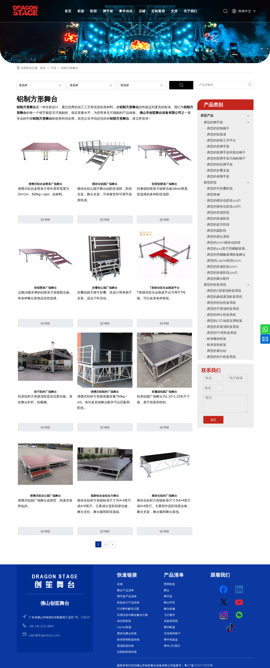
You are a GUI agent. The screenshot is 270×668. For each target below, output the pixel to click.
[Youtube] (239, 602)
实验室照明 (171, 621)
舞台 (166, 590)
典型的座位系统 (218, 236)
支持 (174, 11)
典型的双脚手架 (218, 146)
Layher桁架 (124, 627)
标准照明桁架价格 (128, 639)
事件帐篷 (169, 627)
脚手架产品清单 (127, 596)
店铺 (142, 11)
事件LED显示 (172, 645)
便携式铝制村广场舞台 (105, 391)
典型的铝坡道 (216, 134)
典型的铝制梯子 (218, 128)
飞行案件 (169, 615)
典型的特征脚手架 (220, 164)
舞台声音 (169, 602)
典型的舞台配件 (218, 279)
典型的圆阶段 (216, 230)
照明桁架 (169, 584)
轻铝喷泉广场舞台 (45, 287)
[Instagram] (223, 615)
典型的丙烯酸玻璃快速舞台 (226, 254)
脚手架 (108, 11)
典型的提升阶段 (218, 224)
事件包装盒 (171, 639)
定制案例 (158, 11)
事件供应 (125, 11)
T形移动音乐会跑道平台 (164, 287)
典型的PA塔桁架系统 (222, 333)
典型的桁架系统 (215, 285)
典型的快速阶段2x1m (222, 266)
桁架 (80, 11)
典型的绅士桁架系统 (221, 315)
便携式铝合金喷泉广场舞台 (45, 184)
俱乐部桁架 (124, 621)
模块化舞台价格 (127, 633)
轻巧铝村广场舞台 (45, 391)
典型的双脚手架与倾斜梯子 (226, 158)
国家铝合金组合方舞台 (105, 495)
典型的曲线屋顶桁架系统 (224, 297)
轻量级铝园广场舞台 (164, 391)
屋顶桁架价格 (125, 645)
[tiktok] (231, 628)
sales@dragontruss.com (44, 635)
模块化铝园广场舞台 (104, 184)
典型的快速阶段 (218, 218)
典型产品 (207, 115)
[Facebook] (223, 589)
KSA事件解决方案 (128, 608)
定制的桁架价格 (127, 651)
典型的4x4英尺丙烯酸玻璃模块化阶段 (230, 248)
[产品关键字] (222, 84)
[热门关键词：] (249, 84)
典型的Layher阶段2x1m (224, 260)
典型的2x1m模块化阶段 (223, 242)
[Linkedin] (239, 589)
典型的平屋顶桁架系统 (223, 309)
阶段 (93, 11)
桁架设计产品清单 (128, 602)
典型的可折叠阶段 (220, 188)
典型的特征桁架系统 (221, 303)
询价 (45, 219)
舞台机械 (169, 608)
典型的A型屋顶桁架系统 (224, 291)
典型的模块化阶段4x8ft (224, 206)
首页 (68, 11)
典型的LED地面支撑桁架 (224, 321)
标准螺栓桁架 (216, 339)
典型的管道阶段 (218, 212)
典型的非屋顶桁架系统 (223, 327)
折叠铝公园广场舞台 (104, 287)
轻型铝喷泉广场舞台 (164, 184)
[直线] (54, 594)
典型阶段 (210, 182)
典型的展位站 (216, 351)
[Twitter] (223, 602)
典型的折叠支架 (218, 170)
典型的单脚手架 (218, 176)
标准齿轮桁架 (216, 345)
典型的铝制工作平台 (221, 140)
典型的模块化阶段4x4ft (224, 200)
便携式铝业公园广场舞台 (45, 495)
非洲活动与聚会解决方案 (132, 615)
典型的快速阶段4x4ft (222, 272)
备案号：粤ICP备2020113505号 (193, 665)
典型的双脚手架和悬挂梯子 (226, 152)
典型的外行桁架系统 (221, 357)
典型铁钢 (213, 194)
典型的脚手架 (213, 122)
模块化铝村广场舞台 (164, 495)
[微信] (239, 615)
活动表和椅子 (172, 633)
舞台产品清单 (125, 590)
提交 (213, 419)
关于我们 (190, 11)
